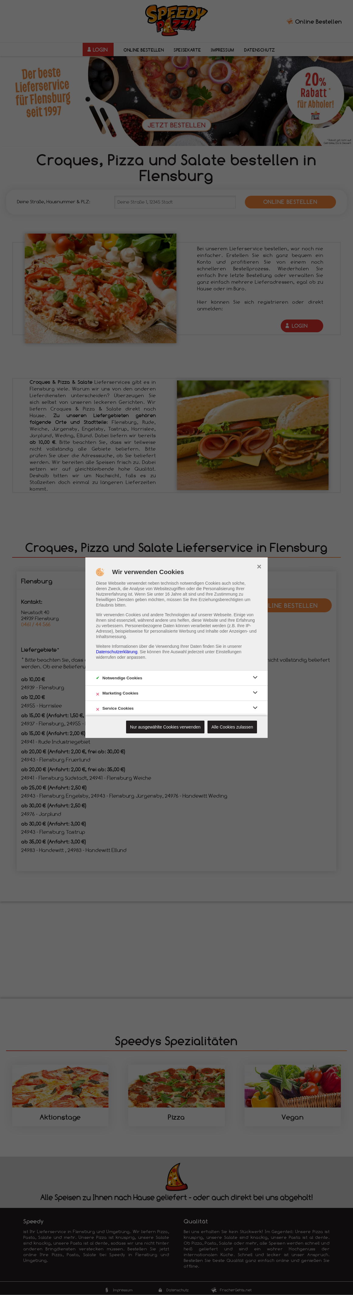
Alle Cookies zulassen (232, 727)
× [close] (259, 566)
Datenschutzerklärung (116, 651)
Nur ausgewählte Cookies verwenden (165, 727)
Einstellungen (229, 651)
